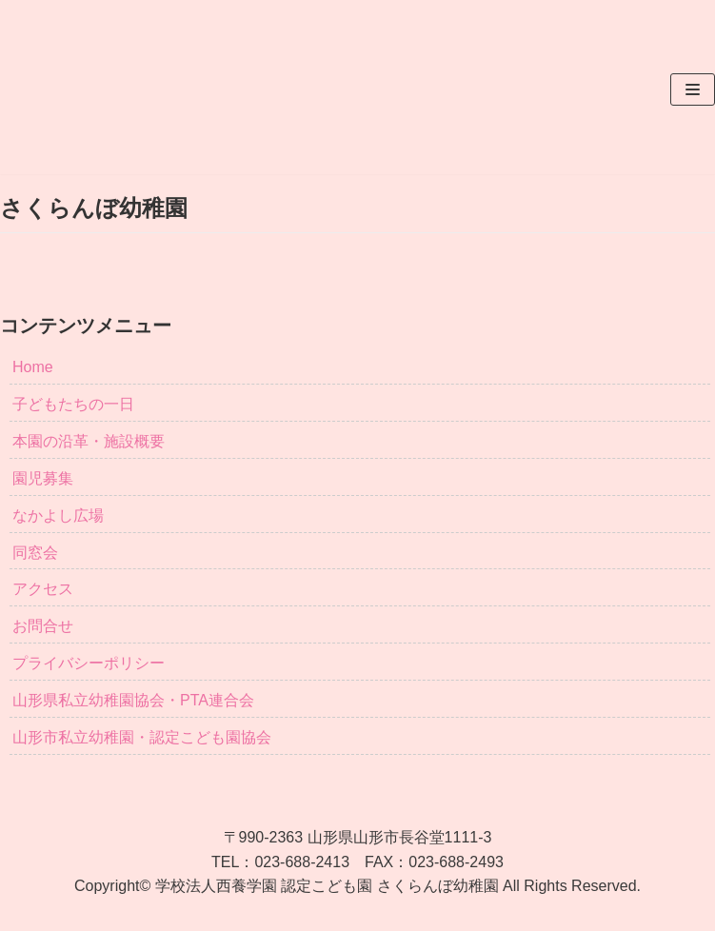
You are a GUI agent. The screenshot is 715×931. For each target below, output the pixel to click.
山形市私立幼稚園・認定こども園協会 (141, 737)
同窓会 (35, 553)
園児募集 (42, 478)
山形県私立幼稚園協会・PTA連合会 (133, 700)
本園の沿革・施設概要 (88, 441)
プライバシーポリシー (88, 663)
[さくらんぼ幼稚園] (88, 89)
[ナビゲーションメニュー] (692, 89)
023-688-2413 (301, 862)
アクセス (42, 589)
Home (32, 367)
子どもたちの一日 (73, 404)
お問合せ (42, 626)
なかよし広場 (58, 515)
